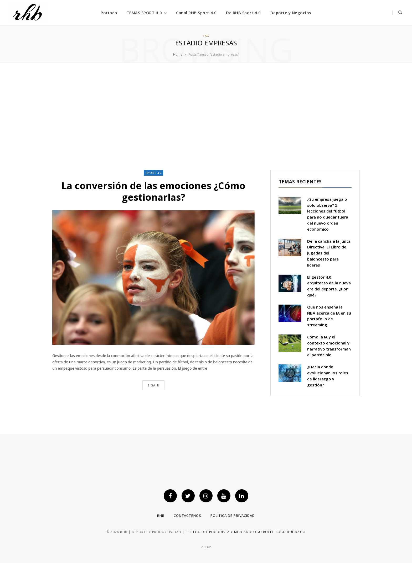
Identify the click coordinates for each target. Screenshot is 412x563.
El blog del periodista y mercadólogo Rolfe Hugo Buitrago (246, 532)
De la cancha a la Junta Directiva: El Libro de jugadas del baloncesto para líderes (329, 253)
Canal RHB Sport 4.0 (196, 12)
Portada (109, 12)
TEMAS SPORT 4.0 (144, 12)
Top (206, 547)
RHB (160, 515)
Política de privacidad (232, 515)
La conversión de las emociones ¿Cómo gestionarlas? (153, 191)
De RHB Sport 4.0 (243, 12)
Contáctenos (187, 515)
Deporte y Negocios (290, 12)
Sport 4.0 (154, 173)
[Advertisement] (206, 116)
